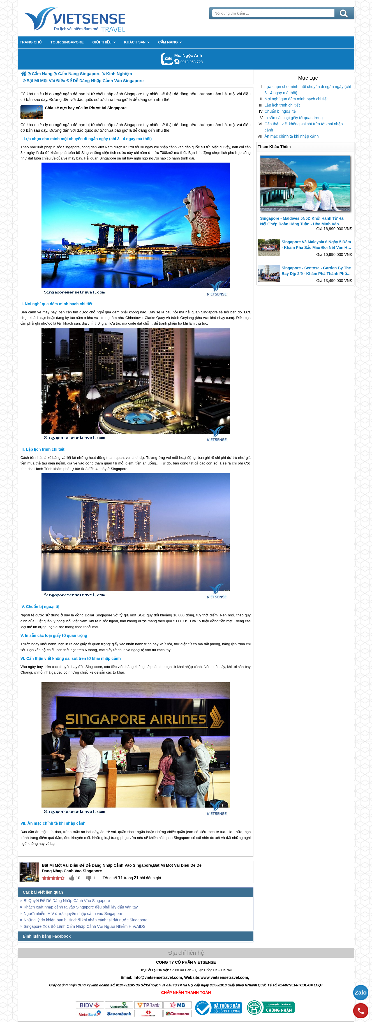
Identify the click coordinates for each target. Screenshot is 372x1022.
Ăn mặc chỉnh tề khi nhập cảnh (292, 136)
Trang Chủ (88, 18)
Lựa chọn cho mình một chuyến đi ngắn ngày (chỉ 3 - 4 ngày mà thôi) (308, 89)
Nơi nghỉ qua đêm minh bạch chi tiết (296, 99)
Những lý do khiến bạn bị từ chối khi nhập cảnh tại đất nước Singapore (86, 920)
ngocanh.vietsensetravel (177, 61)
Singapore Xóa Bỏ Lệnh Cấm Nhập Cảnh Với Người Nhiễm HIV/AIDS (85, 926)
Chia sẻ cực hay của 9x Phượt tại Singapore (73, 112)
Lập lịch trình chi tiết (282, 105)
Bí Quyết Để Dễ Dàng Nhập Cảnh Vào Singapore (67, 900)
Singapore (133, 94)
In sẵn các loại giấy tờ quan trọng (294, 117)
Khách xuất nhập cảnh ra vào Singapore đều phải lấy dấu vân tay (81, 907)
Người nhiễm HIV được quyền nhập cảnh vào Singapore (73, 913)
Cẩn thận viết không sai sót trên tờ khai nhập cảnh (304, 127)
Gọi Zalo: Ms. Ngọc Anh (167, 59)
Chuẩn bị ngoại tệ (280, 111)
